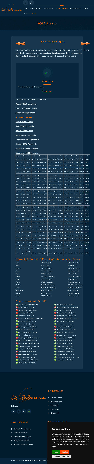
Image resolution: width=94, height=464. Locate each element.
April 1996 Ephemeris (24, 117)
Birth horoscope (55, 398)
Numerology (53, 413)
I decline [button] (65, 452)
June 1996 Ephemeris (25, 126)
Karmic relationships (19, 433)
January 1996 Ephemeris (26, 104)
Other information (62, 8)
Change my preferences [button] (62, 456)
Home (26, 8)
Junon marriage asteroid (21, 436)
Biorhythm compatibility (20, 440)
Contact (26, 14)
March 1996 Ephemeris (25, 113)
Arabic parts (53, 409)
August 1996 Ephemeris (26, 135)
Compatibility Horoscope (21, 429)
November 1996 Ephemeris (27, 149)
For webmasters (75, 8)
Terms (86, 8)
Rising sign (53, 405)
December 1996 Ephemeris (27, 153)
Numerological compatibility (22, 444)
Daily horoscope (73, 53)
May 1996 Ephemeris (24, 122)
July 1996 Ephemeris (24, 131)
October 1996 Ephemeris (26, 144)
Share (34, 14)
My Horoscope (49, 8)
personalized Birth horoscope (52, 53)
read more (47, 91)
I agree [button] (56, 452)
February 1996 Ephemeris (26, 108)
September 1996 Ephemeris (27, 140)
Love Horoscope (35, 8)
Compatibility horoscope (26, 56)
